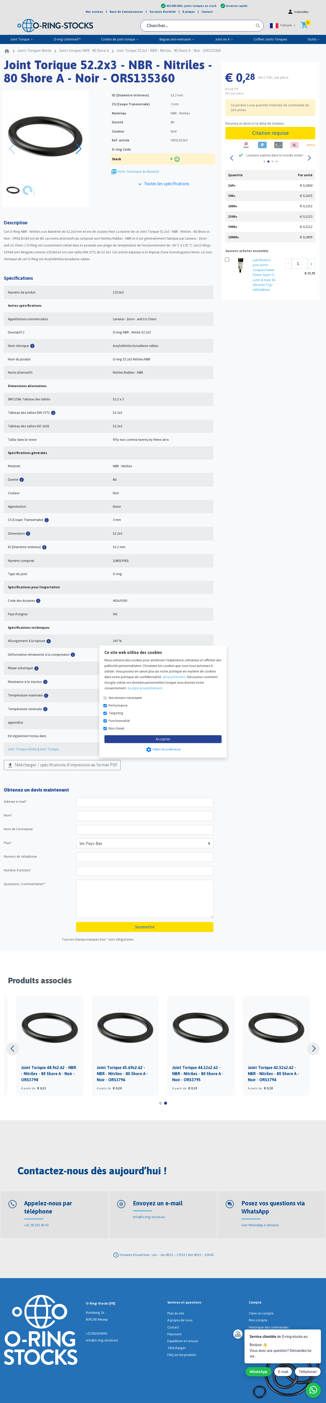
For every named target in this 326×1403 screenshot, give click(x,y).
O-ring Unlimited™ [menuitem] (67, 39)
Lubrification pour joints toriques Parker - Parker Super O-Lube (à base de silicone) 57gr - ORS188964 (264, 275)
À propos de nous (179, 1320)
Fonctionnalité (119, 721)
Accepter (163, 739)
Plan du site (175, 1313)
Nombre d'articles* (17, 870)
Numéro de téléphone (20, 856)
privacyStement (174, 677)
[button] (282, 25)
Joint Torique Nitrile (22, 749)
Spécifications (18, 278)
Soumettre (145, 927)
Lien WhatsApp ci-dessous (260, 1225)
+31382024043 (96, 1333)
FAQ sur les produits (181, 1355)
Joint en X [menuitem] (224, 39)
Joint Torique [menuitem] (21, 39)
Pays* (7, 843)
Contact (173, 1327)
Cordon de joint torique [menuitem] (120, 39)
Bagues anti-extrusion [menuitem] (177, 39)
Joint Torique (49, 749)
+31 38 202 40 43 (36, 1225)
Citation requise (270, 133)
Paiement (174, 1334)
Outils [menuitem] (314, 39)
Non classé (116, 728)
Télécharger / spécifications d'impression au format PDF (62, 765)
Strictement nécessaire (125, 698)
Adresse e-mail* (15, 801)
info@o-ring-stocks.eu (149, 1217)
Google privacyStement (145, 688)
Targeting (115, 713)
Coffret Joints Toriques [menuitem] (270, 39)
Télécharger (176, 1348)
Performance (118, 705)
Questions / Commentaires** (25, 884)
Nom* (8, 815)
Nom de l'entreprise (18, 829)
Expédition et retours (182, 1341)
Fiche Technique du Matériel (138, 171)
